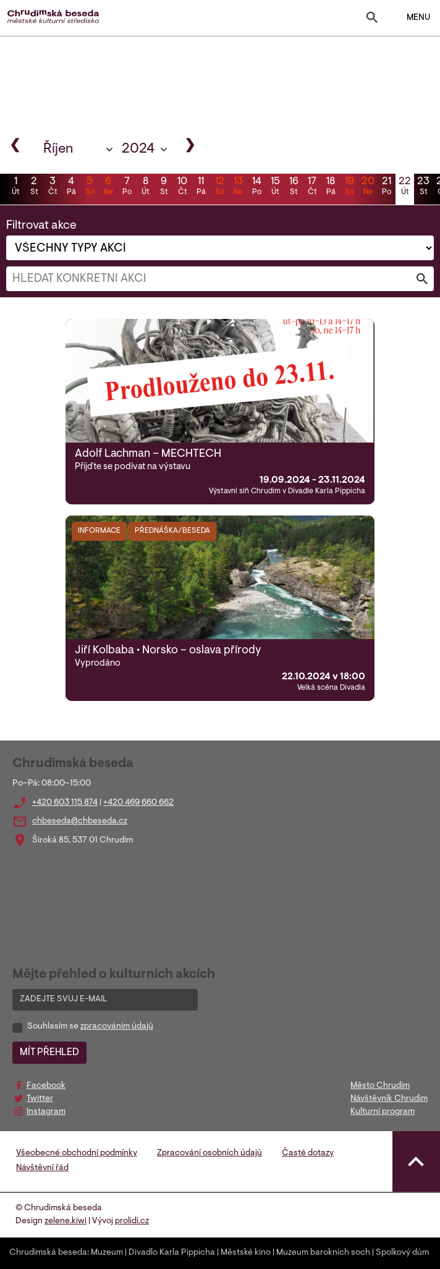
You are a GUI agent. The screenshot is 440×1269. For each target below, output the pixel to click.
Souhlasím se (90, 1026)
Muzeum (107, 1253)
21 (386, 187)
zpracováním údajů (116, 1026)
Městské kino (246, 1253)
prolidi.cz (132, 1221)
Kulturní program (382, 1112)
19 (349, 187)
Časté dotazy (308, 1153)
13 (238, 187)
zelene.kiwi (65, 1221)
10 (182, 187)
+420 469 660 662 (138, 803)
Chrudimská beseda (48, 1253)
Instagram (46, 1112)
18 (330, 187)
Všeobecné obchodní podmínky (76, 1153)
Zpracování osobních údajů (209, 1153)
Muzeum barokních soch (323, 1253)
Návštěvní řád (42, 1168)
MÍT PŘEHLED (49, 1053)
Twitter (40, 1099)
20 (367, 187)
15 (275, 187)
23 (423, 187)
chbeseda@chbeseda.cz (79, 821)
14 (256, 187)
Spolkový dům (402, 1253)
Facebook (46, 1086)
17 (312, 187)
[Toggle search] (372, 20)
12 (219, 187)
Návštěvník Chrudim (389, 1099)
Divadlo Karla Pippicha (172, 1253)
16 (293, 187)
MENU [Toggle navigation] (410, 18)
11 (201, 187)
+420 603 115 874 (65, 803)
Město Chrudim (380, 1086)
